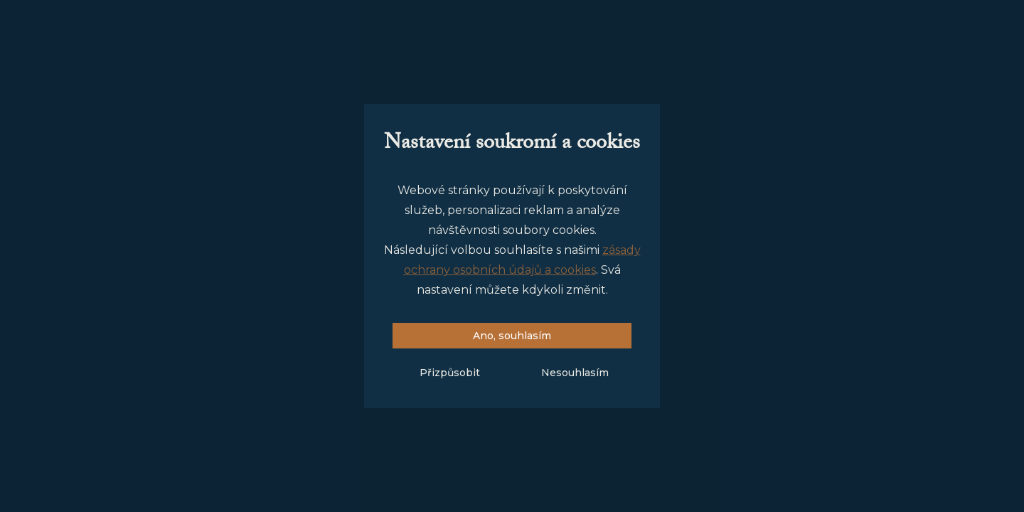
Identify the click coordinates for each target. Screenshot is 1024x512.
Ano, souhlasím (512, 335)
